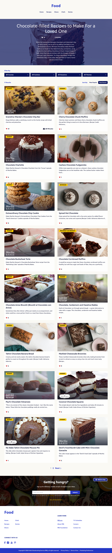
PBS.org (59, 520)
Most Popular (93, 82)
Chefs (63, 12)
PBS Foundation (62, 528)
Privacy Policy (51, 495)
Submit (75, 492)
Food (56, 5)
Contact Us (77, 528)
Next (58, 468)
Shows (56, 12)
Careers (75, 524)
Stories (70, 12)
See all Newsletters (56, 500)
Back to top (100, 479)
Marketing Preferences (86, 550)
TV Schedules (77, 520)
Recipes (48, 12)
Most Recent (103, 82)
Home (42, 12)
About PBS (60, 524)
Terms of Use (74, 550)
